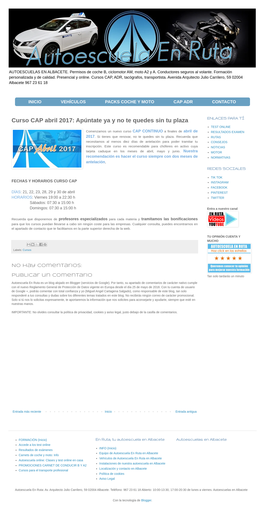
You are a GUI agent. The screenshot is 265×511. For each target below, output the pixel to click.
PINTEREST (219, 192)
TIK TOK (217, 177)
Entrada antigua (186, 411)
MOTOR (216, 152)
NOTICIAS (218, 147)
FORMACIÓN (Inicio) (33, 440)
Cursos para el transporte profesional (43, 470)
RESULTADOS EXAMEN (227, 132)
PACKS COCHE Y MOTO (129, 101)
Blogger (146, 500)
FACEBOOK (219, 187)
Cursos (27, 250)
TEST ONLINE (221, 127)
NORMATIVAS (221, 157)
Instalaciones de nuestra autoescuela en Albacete (132, 463)
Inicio (108, 411)
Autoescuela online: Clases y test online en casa (51, 460)
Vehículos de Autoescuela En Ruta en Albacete (130, 458)
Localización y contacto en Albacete (123, 468)
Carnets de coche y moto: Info (39, 455)
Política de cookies (111, 473)
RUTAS (216, 137)
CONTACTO (224, 101)
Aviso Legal (107, 478)
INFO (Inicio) (107, 448)
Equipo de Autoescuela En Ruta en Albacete (128, 453)
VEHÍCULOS (73, 101)
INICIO (35, 101)
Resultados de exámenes (36, 450)
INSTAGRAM (220, 182)
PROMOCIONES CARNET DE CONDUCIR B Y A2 (53, 465)
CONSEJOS (219, 142)
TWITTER (217, 197)
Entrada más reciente (27, 411)
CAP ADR (183, 101)
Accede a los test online (35, 445)
